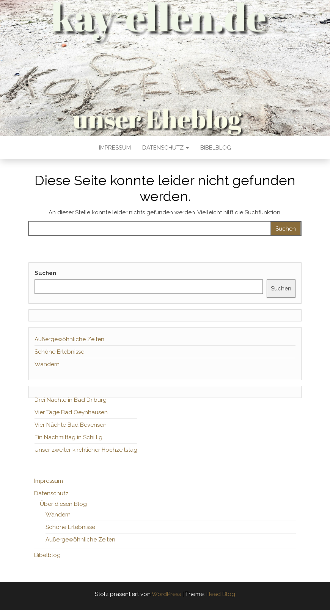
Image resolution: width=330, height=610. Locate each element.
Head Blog (220, 594)
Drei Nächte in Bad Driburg (71, 399)
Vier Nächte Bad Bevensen (71, 424)
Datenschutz (165, 147)
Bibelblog (215, 147)
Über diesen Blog (63, 504)
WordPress (166, 594)
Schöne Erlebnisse (59, 351)
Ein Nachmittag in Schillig (68, 437)
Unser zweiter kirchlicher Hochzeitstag (86, 449)
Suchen (45, 273)
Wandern (47, 364)
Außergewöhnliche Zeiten (69, 339)
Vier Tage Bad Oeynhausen (71, 412)
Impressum (115, 147)
